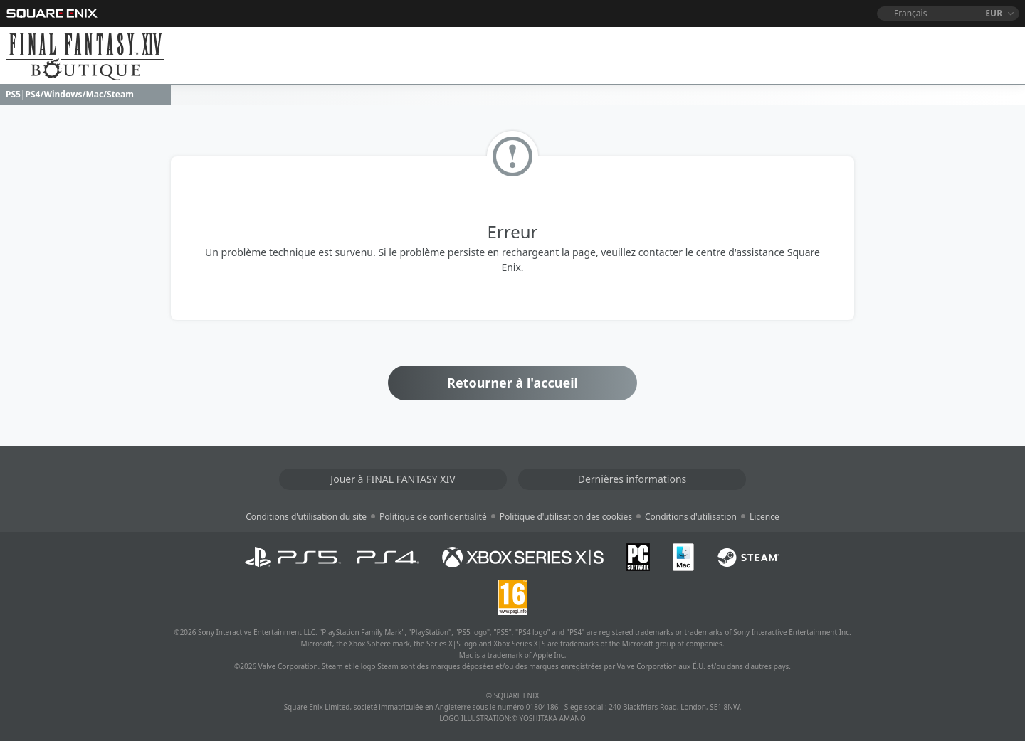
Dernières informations (632, 479)
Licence (764, 517)
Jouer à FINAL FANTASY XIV (392, 479)
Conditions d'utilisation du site (306, 517)
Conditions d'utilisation (691, 517)
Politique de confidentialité (433, 517)
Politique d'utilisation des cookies (566, 517)
